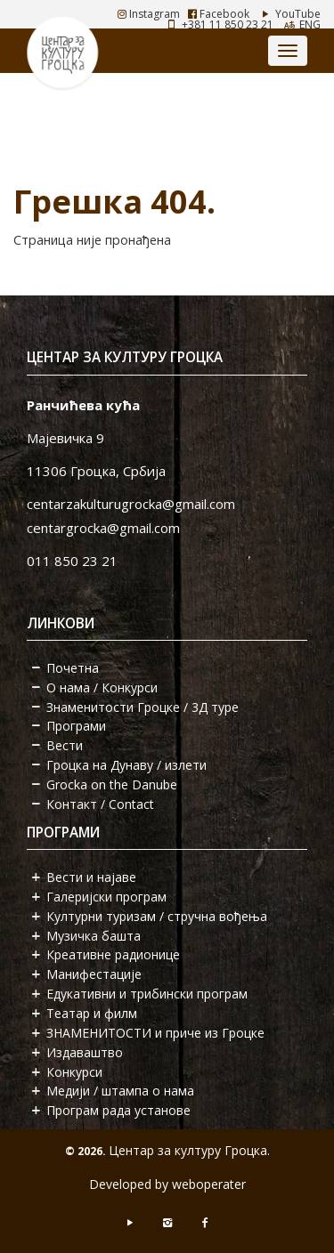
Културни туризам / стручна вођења (156, 916)
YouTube (289, 13)
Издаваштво (84, 1052)
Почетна (72, 667)
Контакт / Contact (100, 804)
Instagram (149, 13)
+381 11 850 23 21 (227, 24)
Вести (64, 745)
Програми (76, 725)
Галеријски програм (106, 896)
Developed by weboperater (167, 1184)
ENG (310, 24)
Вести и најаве (91, 877)
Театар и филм (91, 1013)
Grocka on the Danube (111, 784)
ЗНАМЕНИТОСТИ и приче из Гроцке (155, 1032)
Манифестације (94, 974)
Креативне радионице (113, 954)
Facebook (218, 13)
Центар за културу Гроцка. (189, 1150)
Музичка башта (93, 935)
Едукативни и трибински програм (147, 993)
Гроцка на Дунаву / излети (126, 764)
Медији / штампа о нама (120, 1090)
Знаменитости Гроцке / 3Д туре (142, 707)
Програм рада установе (118, 1110)
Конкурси (74, 1071)
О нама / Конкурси (102, 687)
